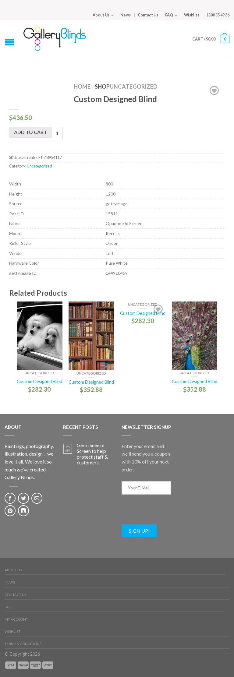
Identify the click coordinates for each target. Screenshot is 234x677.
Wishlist (191, 14)
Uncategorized (134, 86)
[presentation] (168, 512)
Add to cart (30, 132)
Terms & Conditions (23, 644)
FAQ (169, 14)
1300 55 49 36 (217, 14)
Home (82, 86)
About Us (101, 14)
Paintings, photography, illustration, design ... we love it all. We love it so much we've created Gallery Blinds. (29, 461)
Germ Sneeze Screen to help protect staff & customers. (92, 454)
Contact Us (148, 14)
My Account (16, 619)
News (125, 14)
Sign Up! (139, 531)
